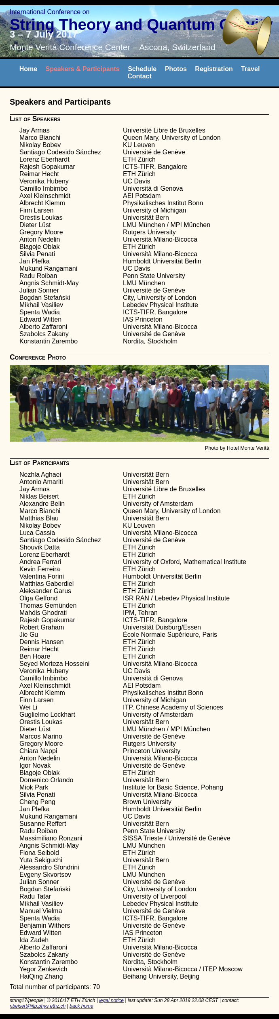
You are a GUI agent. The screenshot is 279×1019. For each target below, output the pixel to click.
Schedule (142, 68)
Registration (213, 68)
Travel (250, 68)
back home (81, 1006)
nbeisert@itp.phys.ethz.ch (38, 1006)
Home (28, 68)
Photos (176, 68)
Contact (139, 76)
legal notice (111, 1000)
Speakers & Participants (83, 68)
